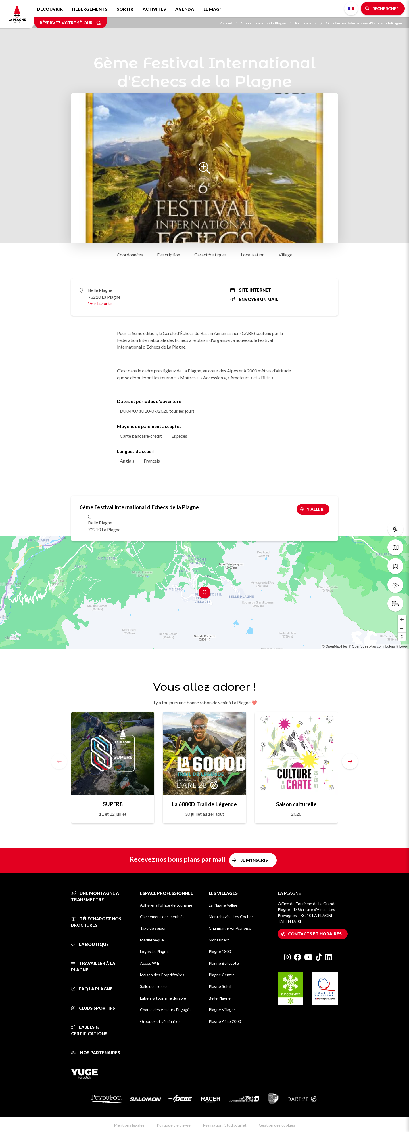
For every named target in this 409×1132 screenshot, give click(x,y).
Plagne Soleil (220, 986)
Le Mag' (212, 9)
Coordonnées (130, 254)
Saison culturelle (296, 804)
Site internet (250, 289)
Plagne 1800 (220, 951)
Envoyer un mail (254, 299)
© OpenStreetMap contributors (372, 646)
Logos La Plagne (154, 951)
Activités (154, 9)
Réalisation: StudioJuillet (225, 1125)
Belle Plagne (220, 998)
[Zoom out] (402, 628)
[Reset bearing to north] (402, 636)
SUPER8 (113, 804)
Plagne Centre (222, 974)
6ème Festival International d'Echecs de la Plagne (363, 23)
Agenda (184, 9)
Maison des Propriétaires (162, 974)
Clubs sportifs (93, 1008)
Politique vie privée (174, 1125)
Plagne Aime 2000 (225, 1021)
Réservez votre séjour (70, 22)
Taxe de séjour (153, 928)
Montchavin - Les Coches (231, 916)
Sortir (125, 9)
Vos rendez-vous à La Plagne (266, 23)
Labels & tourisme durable (163, 998)
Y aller (315, 509)
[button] (350, 761)
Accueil (228, 23)
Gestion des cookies (277, 1125)
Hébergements (89, 9)
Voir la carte (100, 303)
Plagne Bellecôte (224, 963)
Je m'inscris (254, 860)
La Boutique (90, 944)
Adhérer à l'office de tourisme (166, 905)
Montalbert (219, 939)
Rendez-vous (308, 23)
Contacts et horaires (315, 933)
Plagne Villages (222, 1009)
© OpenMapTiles (335, 646)
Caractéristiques (210, 254)
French (351, 8)
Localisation (252, 254)
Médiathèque (152, 939)
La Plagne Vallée (223, 905)
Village (285, 254)
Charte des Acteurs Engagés (165, 1009)
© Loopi (402, 646)
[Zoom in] (402, 619)
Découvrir (50, 9)
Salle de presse (153, 986)
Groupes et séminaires (160, 1021)
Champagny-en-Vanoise (230, 928)
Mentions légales (129, 1125)
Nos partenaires (95, 1052)
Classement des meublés (162, 916)
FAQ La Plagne (91, 988)
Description (168, 254)
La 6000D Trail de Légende (204, 804)
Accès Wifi (149, 963)
